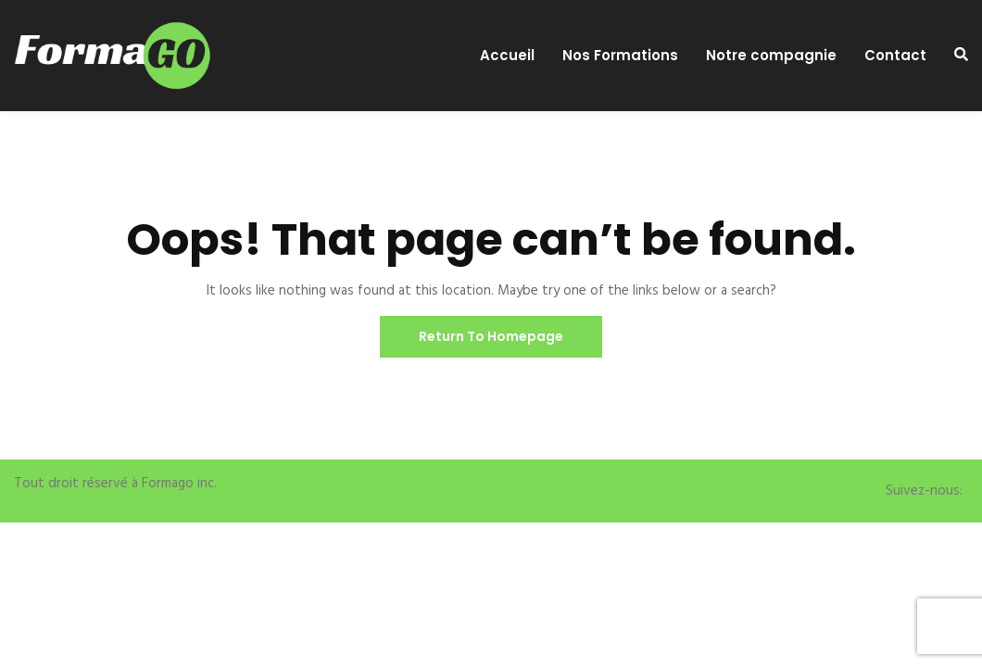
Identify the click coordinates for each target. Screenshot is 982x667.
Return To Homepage (491, 336)
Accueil (507, 55)
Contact (895, 55)
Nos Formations (620, 55)
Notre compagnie (771, 55)
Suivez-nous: (924, 491)
